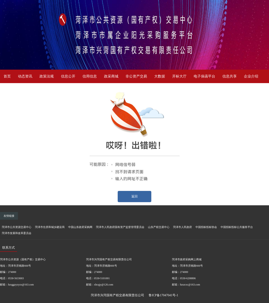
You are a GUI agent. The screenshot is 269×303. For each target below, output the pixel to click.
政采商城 (111, 76)
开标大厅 (179, 76)
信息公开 (68, 76)
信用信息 (89, 76)
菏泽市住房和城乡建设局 (50, 227)
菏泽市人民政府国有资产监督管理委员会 (120, 227)
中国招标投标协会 (206, 227)
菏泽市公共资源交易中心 (16, 227)
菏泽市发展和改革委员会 (16, 233)
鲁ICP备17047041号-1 (163, 295)
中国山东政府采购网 (80, 227)
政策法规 (46, 76)
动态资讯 (25, 76)
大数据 (159, 76)
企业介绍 (251, 76)
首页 (7, 76)
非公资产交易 (136, 76)
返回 (134, 196)
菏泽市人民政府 (182, 227)
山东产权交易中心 (158, 227)
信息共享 (229, 76)
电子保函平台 (204, 76)
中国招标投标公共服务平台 (237, 227)
